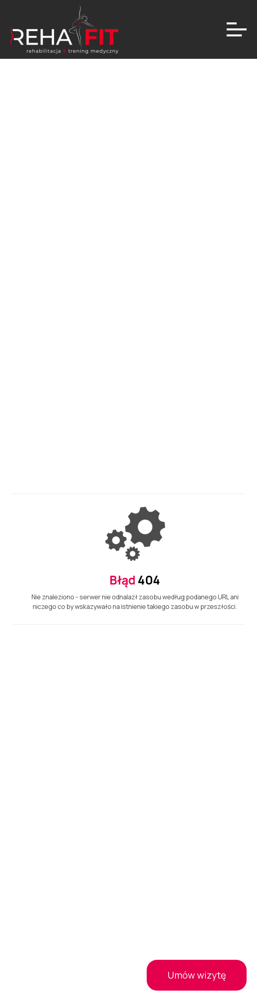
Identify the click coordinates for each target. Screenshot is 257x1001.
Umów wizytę (196, 975)
